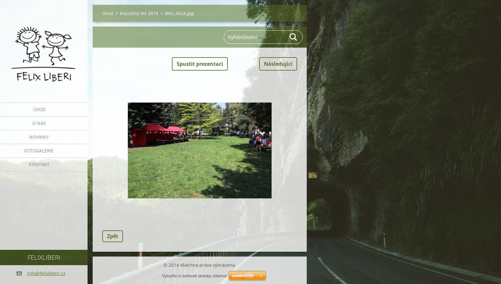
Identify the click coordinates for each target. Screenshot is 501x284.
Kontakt (39, 164)
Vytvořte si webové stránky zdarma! (194, 275)
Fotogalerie (39, 151)
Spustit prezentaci (200, 63)
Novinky (39, 137)
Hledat (293, 37)
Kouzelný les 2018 (139, 13)
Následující (278, 63)
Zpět (112, 236)
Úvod (39, 109)
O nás (39, 123)
